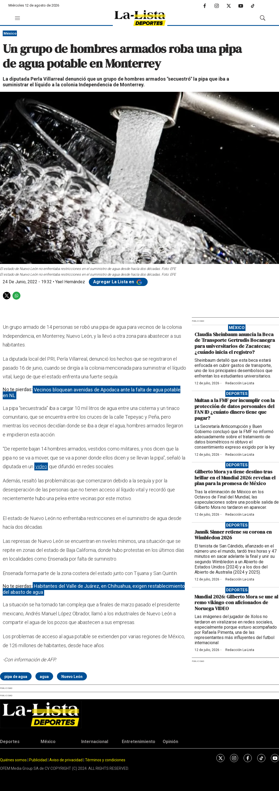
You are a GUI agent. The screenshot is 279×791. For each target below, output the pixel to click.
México (10, 33)
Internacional (94, 741)
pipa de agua (15, 676)
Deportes (237, 393)
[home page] (140, 18)
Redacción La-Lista (239, 383)
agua (44, 676)
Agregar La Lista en (118, 281)
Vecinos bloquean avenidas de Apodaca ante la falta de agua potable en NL (91, 392)
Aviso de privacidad (66, 760)
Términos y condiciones (105, 760)
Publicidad (38, 760)
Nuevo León (72, 676)
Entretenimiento (138, 741)
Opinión (170, 741)
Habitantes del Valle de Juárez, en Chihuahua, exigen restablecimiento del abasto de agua (94, 589)
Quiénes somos (13, 760)
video (41, 466)
